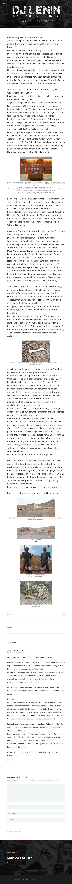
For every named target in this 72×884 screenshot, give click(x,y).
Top (63, 615)
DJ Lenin (12, 879)
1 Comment (11, 642)
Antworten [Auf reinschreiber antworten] (10, 761)
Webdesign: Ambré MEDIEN (25, 879)
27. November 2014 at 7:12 (22, 652)
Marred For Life (19, 858)
